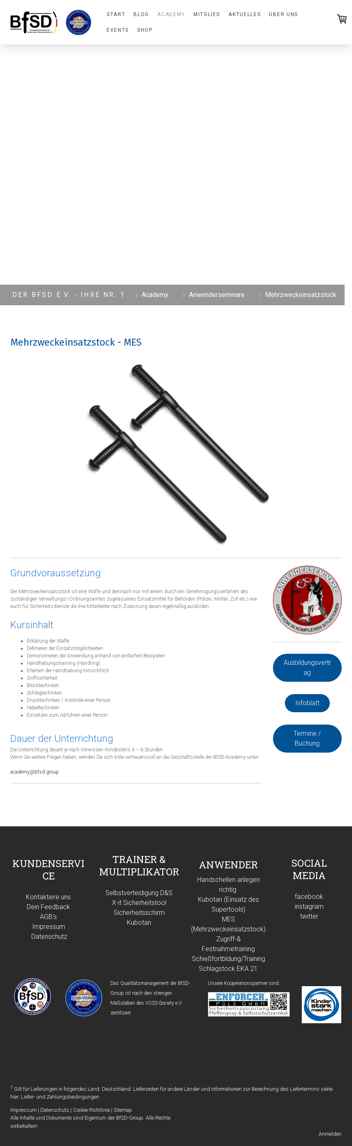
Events (118, 30)
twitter (309, 916)
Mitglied (206, 14)
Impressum (48, 927)
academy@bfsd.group (34, 772)
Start (116, 14)
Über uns (283, 14)
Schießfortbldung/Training (228, 959)
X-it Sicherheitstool (139, 903)
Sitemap (123, 1110)
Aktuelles (244, 14)
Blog (141, 14)
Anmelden (330, 1134)
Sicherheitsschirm (139, 913)
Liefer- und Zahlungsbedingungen (60, 1097)
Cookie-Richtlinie (91, 1110)
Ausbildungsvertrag (307, 667)
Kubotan (139, 922)
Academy (171, 14)
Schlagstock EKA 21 (228, 969)
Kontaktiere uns (48, 897)
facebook (309, 896)
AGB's (48, 917)
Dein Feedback (48, 907)
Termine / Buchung (307, 738)
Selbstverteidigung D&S (139, 893)
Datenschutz (49, 936)
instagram (309, 906)
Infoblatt (307, 703)
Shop (145, 30)
